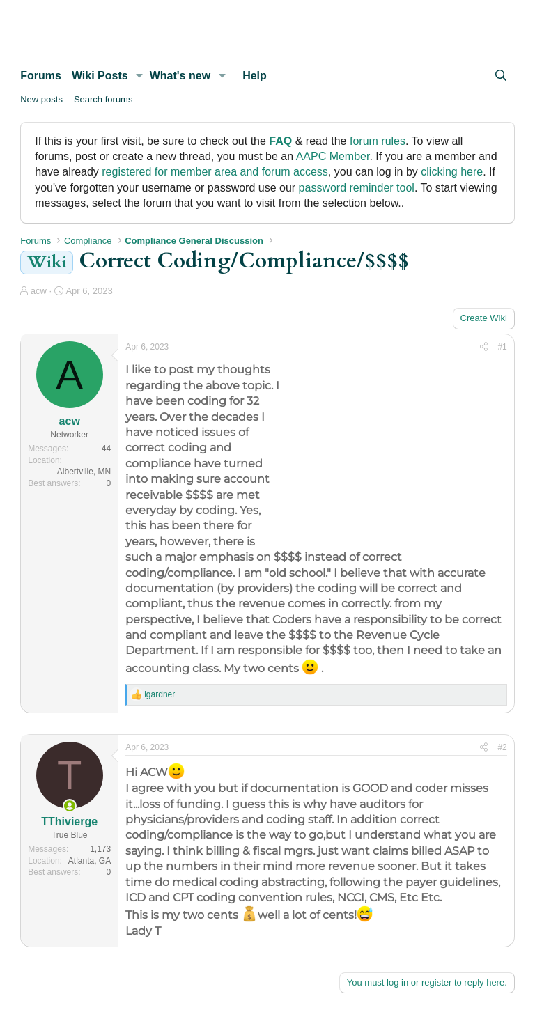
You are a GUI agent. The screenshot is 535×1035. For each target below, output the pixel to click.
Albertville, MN (84, 471)
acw (39, 291)
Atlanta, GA (89, 861)
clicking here (452, 172)
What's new (180, 75)
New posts (41, 99)
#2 (501, 747)
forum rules (377, 141)
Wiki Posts (100, 75)
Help (254, 75)
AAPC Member (333, 156)
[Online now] (70, 806)
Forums (40, 75)
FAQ (280, 141)
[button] (140, 76)
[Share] (484, 347)
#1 (501, 347)
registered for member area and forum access (215, 172)
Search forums (103, 99)
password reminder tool (356, 188)
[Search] (500, 76)
